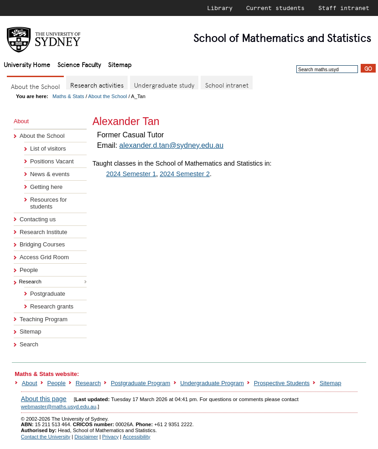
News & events (49, 174)
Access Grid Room (44, 257)
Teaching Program (43, 319)
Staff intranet (343, 8)
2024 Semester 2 (185, 174)
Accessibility (136, 436)
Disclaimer (86, 436)
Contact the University (45, 436)
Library (220, 8)
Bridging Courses (42, 244)
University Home (27, 64)
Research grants (51, 306)
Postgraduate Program (140, 383)
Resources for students (48, 203)
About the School (107, 96)
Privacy (110, 436)
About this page (44, 398)
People (29, 269)
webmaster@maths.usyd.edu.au (58, 406)
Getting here (46, 186)
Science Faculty (79, 64)
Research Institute (43, 232)
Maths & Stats (68, 96)
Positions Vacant (52, 161)
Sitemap (119, 64)
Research (88, 383)
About (29, 383)
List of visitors (48, 148)
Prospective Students (282, 383)
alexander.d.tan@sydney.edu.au (171, 145)
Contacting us (38, 219)
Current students (275, 8)
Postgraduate (47, 293)
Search (29, 344)
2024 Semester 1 (131, 174)
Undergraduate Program (212, 383)
